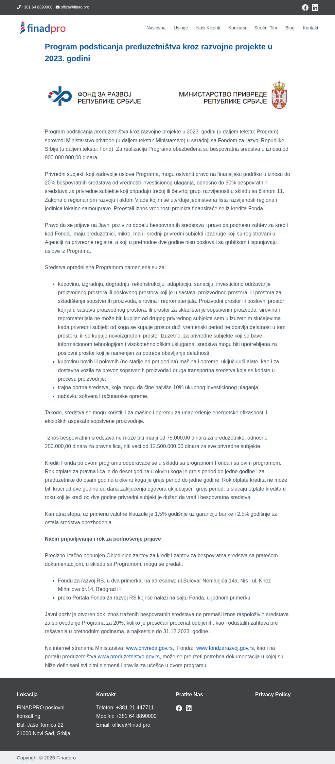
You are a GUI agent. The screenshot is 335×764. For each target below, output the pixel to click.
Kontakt (310, 27)
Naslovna (156, 27)
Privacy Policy (273, 694)
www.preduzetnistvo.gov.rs (129, 656)
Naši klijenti (208, 27)
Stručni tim (265, 27)
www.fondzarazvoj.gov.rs (225, 648)
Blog (289, 27)
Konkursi (237, 27)
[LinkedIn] (315, 7)
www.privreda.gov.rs (149, 648)
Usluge (181, 27)
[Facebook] (305, 7)
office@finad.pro (131, 725)
